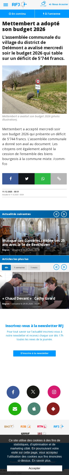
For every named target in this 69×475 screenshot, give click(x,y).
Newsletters (14, 408)
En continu (17, 13)
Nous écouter (60, 4)
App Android (53, 408)
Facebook (13, 392)
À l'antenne (51, 13)
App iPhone (34, 408)
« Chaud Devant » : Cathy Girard (28, 298)
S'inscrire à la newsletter (35, 353)
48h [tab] (6, 267)
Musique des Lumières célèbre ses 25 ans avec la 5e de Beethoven (33, 242)
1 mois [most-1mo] (34, 267)
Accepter (34, 468)
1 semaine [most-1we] (19, 267)
